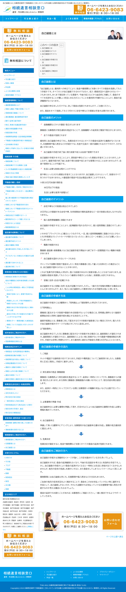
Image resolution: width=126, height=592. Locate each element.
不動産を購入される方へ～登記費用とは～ (19, 192)
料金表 (7, 87)
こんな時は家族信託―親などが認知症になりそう (19, 288)
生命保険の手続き (12, 145)
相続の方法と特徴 (12, 173)
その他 (7, 462)
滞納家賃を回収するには (14, 430)
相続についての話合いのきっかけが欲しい (20, 326)
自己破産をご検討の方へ (50, 72)
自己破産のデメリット (49, 55)
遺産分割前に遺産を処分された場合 (18, 379)
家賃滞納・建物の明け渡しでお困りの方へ (19, 424)
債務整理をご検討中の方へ (15, 440)
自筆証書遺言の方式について (16, 363)
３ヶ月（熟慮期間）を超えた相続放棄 (18, 169)
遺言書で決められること (14, 263)
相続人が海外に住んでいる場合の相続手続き (19, 149)
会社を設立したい (12, 393)
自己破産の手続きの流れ (50, 66)
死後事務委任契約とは (13, 341)
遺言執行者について (12, 267)
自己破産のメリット (49, 51)
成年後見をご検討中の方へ (15, 337)
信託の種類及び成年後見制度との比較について (19, 282)
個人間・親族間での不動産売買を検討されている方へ (19, 199)
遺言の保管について (12, 375)
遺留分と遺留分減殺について (16, 367)
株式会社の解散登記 (13, 413)
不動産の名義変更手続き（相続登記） (18, 141)
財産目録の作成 (11, 133)
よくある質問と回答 (12, 91)
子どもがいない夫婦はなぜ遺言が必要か (19, 257)
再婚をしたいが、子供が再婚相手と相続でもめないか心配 (20, 302)
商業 (7, 473)
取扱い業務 (9, 83)
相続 (7, 489)
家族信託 (8, 477)
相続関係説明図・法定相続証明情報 (18, 137)
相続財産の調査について (14, 113)
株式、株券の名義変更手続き (16, 125)
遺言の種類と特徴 (12, 245)
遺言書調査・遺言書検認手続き (16, 117)
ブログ (7, 465)
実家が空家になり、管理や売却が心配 (20, 295)
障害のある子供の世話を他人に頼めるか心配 (20, 309)
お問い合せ (113, 18)
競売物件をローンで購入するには (17, 219)
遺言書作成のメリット (13, 241)
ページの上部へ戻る (114, 537)
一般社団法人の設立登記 (14, 401)
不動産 (7, 469)
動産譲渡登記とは (12, 227)
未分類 (7, 485)
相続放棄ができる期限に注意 (16, 165)
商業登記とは (10, 389)
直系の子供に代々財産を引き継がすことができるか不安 (20, 315)
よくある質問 (72, 18)
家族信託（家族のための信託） (16, 277)
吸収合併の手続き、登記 (14, 409)
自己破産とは (47, 48)
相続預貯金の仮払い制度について (18, 359)
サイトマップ (104, 575)
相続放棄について (12, 161)
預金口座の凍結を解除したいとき (17, 177)
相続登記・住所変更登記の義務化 (17, 351)
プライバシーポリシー (107, 572)
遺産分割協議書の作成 (13, 129)
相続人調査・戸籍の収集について (17, 109)
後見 (7, 481)
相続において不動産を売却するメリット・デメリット (19, 210)
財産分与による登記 (12, 223)
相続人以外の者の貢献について (17, 371)
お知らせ (8, 458)
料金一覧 (51, 18)
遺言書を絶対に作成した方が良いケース (19, 250)
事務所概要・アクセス (92, 18)
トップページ (12, 18)
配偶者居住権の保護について (16, 355)
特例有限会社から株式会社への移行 (18, 405)
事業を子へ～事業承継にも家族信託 (20, 321)
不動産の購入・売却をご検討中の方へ (19, 187)
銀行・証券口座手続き (13, 121)
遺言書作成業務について (14, 237)
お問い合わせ (78, 578)
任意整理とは (10, 444)
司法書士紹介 (31, 18)
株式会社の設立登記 (13, 397)
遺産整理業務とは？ (12, 105)
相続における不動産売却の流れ (17, 205)
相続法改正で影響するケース (16, 215)
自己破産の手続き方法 (50, 61)
